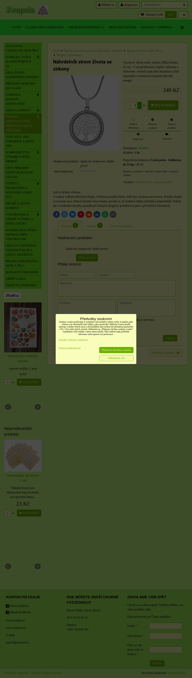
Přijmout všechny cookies (116, 349)
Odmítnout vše (116, 358)
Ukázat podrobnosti (69, 348)
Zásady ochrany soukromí (73, 339)
